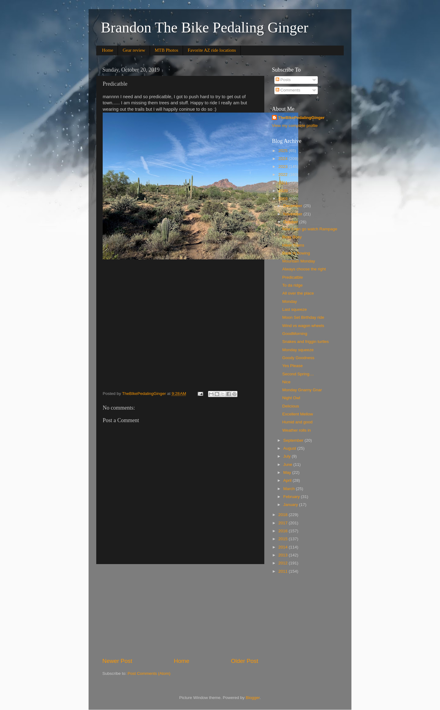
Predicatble (292, 277)
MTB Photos (166, 50)
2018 (283, 514)
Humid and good (297, 422)
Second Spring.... (298, 374)
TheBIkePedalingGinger (301, 117)
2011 (283, 571)
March (289, 488)
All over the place (298, 293)
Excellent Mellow (297, 414)
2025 (283, 150)
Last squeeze (294, 309)
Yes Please (292, 365)
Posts (283, 79)
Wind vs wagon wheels (303, 325)
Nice (286, 382)
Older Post (244, 661)
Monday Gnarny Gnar (302, 390)
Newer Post (117, 661)
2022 (283, 174)
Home (107, 50)
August (290, 448)
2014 (283, 547)
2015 (283, 539)
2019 (283, 198)
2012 (283, 563)
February (292, 496)
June (288, 464)
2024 (283, 158)
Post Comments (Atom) (149, 673)
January (291, 504)
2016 (283, 531)
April (288, 480)
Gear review (134, 50)
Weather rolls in (296, 430)
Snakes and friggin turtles (305, 341)
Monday (289, 301)
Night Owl (291, 398)
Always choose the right (304, 269)
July (287, 456)
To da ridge (292, 285)
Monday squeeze (298, 350)
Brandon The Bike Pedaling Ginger (204, 27)
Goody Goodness (298, 357)
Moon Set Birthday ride (303, 317)
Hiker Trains (293, 245)
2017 (283, 523)
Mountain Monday (298, 261)
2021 (283, 182)
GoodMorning (294, 333)
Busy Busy (292, 237)
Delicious (290, 406)
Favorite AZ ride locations (212, 50)
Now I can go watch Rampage (309, 229)
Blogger (253, 697)
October (291, 222)
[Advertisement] (180, 610)
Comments (288, 90)
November (293, 214)
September (294, 440)
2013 (283, 555)
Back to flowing (296, 253)
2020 (283, 190)
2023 (283, 166)
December (293, 205)
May (287, 472)
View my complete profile (295, 125)
